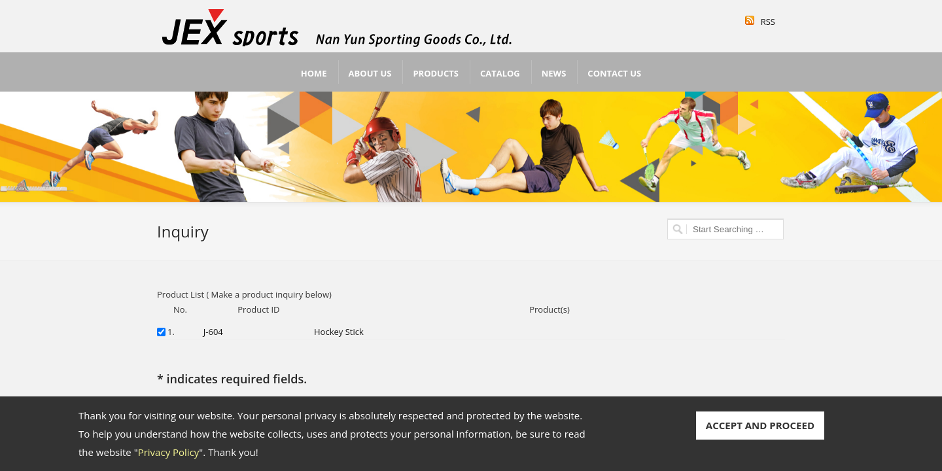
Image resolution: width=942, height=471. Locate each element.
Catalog (500, 73)
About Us (370, 73)
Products (436, 73)
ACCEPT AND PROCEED (760, 425)
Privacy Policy (169, 452)
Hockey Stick (339, 332)
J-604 (213, 332)
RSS (768, 21)
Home (314, 73)
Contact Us (614, 73)
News (554, 73)
